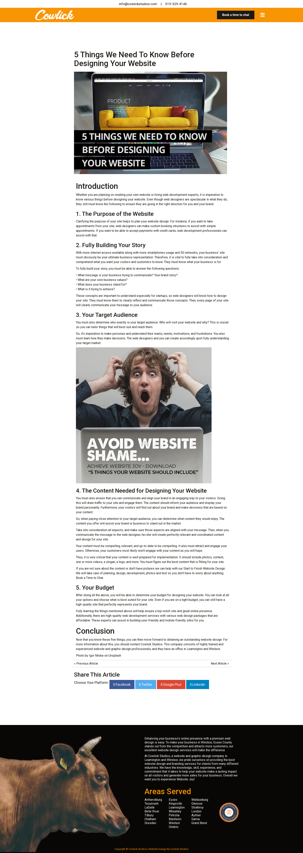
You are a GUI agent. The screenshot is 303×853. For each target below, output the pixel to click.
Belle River (152, 811)
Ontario (173, 827)
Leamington (177, 807)
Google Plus (172, 684)
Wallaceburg (199, 800)
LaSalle (150, 807)
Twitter (146, 684)
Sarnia (195, 819)
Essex (173, 800)
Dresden (150, 823)
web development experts (180, 195)
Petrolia (174, 815)
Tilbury (149, 815)
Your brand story (165, 275)
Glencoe (196, 803)
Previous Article (87, 663)
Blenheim (175, 819)
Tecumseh (151, 803)
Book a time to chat (235, 15)
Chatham (150, 819)
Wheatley (175, 811)
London (196, 811)
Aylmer (196, 815)
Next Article (219, 663)
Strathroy (197, 807)
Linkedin (198, 684)
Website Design (157, 849)
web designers (183, 296)
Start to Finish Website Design (204, 568)
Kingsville (175, 803)
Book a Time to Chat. (90, 578)
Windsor (174, 823)
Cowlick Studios (179, 849)
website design (158, 221)
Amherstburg (153, 800)
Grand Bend (199, 823)
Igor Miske (96, 655)
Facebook (123, 684)
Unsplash (114, 655)
